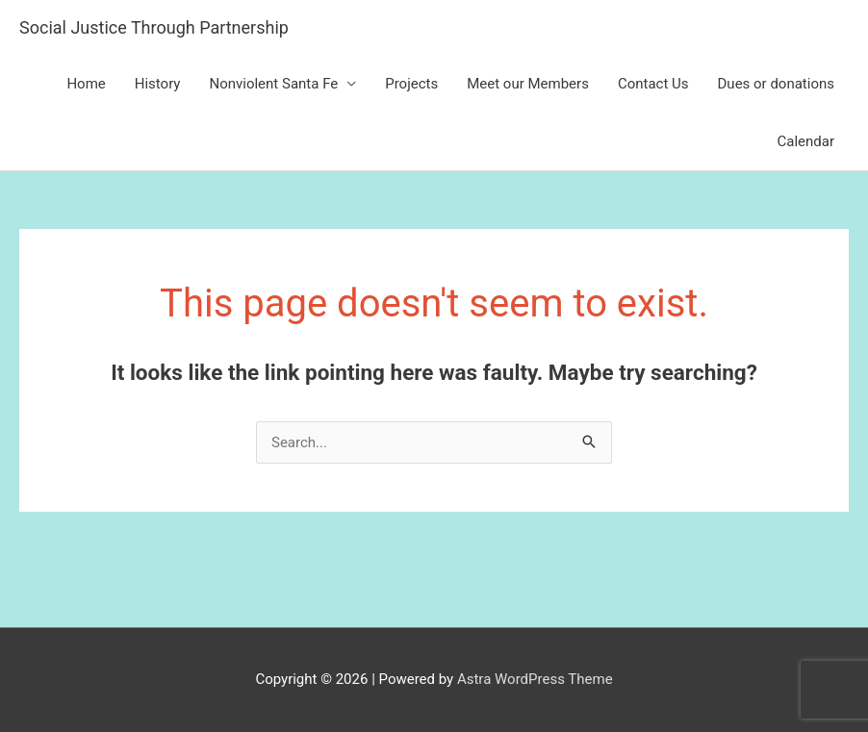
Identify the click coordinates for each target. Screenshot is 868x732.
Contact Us (653, 83)
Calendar (805, 141)
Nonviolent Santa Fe (273, 83)
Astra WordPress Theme (535, 679)
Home (85, 83)
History (158, 83)
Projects (411, 83)
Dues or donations (776, 83)
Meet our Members (528, 83)
